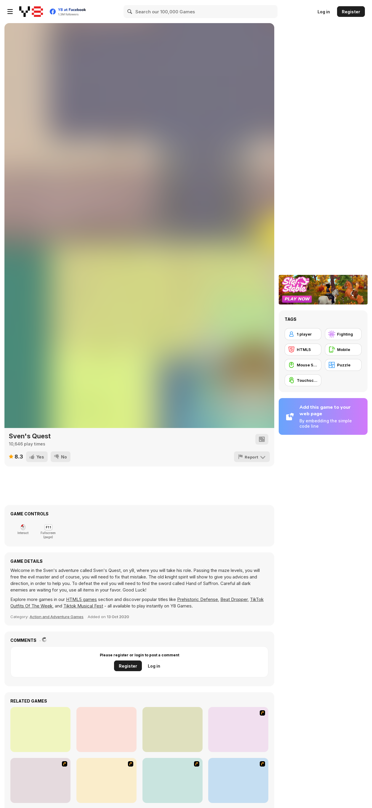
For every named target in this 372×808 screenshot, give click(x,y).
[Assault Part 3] (172, 780)
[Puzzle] (343, 365)
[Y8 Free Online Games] (31, 11)
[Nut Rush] (40, 729)
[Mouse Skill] (303, 365)
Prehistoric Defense (197, 599)
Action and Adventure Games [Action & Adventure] (57, 616)
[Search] (130, 11)
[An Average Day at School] (238, 729)
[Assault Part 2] (106, 780)
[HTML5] (303, 349)
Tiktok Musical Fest (83, 606)
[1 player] (303, 334)
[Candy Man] (238, 780)
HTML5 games (81, 599)
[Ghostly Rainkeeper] (172, 729)
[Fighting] (343, 334)
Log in (324, 11)
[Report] (252, 456)
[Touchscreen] (303, 380)
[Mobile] (343, 349)
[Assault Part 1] (40, 780)
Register (351, 11)
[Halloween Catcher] (106, 729)
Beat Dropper (234, 599)
